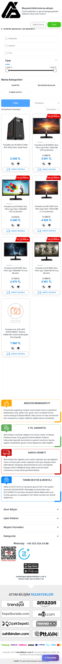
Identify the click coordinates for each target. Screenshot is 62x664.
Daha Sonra (38, 24)
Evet (54, 24)
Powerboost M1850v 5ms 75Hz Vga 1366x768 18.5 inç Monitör (47, 270)
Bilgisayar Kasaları (46, 85)
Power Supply (15, 92)
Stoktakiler (11, 39)
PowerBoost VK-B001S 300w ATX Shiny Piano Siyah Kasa (15, 146)
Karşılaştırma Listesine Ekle (13, 164)
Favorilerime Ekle (18, 164)
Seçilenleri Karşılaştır (11, 109)
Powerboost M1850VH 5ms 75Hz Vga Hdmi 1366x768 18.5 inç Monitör (46, 147)
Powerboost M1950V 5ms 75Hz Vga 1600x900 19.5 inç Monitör (15, 270)
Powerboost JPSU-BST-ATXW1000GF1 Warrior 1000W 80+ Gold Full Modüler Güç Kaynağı (15, 333)
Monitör (15, 85)
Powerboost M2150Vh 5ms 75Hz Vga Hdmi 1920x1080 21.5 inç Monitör (46, 209)
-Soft (16, 661)
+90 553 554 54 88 (38, 543)
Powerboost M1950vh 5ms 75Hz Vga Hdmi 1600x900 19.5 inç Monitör (15, 209)
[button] (9, 265)
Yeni (8, 53)
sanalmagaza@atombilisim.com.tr (31, 576)
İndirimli (10, 46)
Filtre (15, 103)
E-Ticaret (22, 661)
